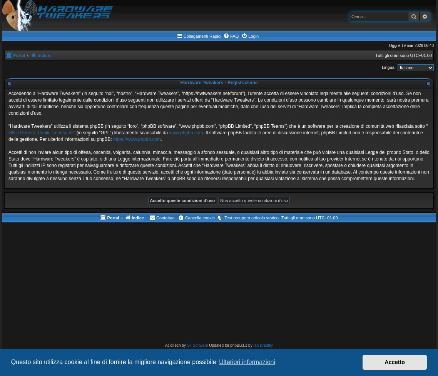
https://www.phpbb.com (137, 139)
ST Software (197, 345)
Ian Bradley (263, 345)
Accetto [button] (395, 362)
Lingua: (389, 67)
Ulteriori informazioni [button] (247, 362)
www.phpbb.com (186, 132)
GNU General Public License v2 (41, 132)
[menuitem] (231, 36)
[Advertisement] (219, 284)
